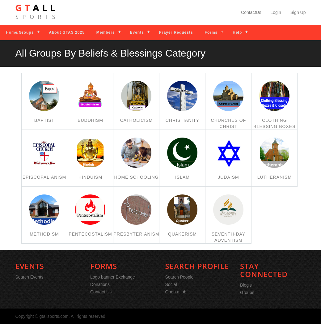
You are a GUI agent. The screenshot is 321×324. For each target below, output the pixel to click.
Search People (179, 277)
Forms (211, 32)
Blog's (246, 285)
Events (137, 32)
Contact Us (101, 291)
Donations (100, 284)
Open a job (176, 291)
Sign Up (298, 12)
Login (275, 12)
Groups (247, 292)
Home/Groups (20, 32)
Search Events (29, 277)
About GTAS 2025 (66, 32)
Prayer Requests (176, 32)
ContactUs (251, 12)
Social (171, 284)
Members (105, 32)
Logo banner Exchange (112, 277)
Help (237, 32)
